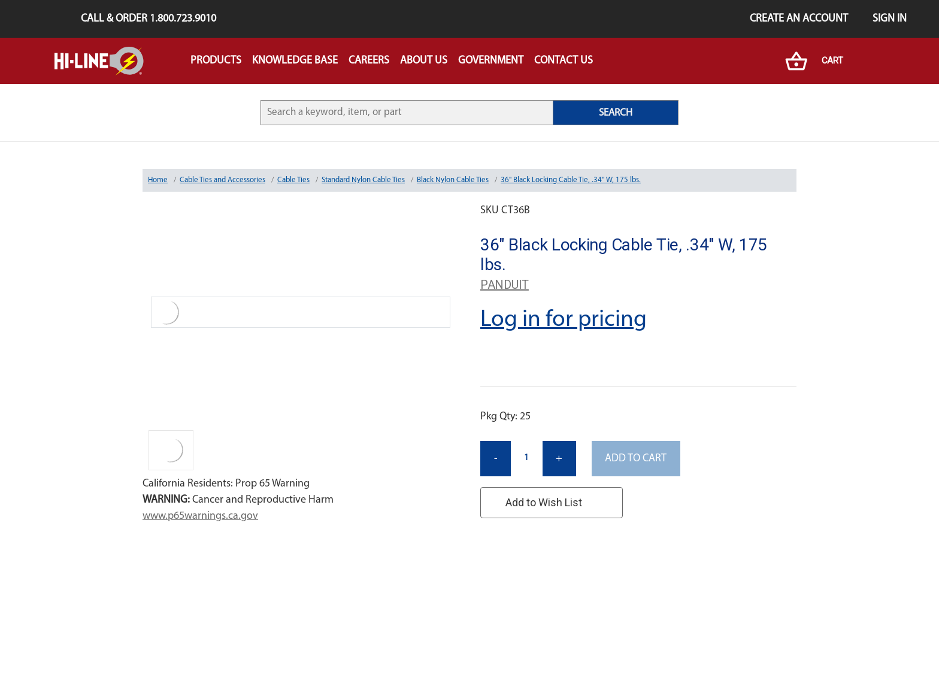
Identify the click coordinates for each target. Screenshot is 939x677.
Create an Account (799, 19)
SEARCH (615, 113)
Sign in (890, 19)
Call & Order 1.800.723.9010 (148, 19)
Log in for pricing (563, 320)
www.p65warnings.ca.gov (200, 516)
